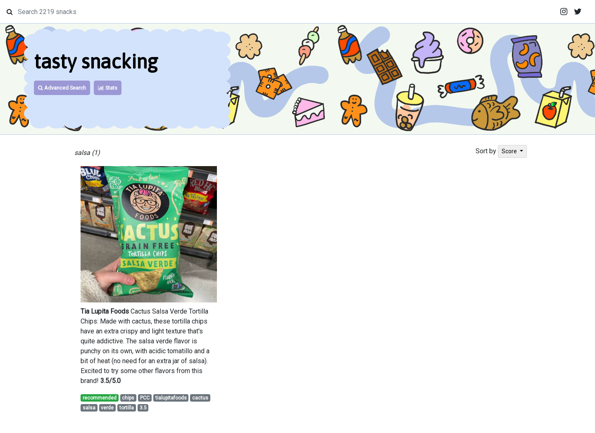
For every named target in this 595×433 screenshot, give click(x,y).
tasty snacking (96, 61)
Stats (107, 88)
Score (510, 151)
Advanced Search (62, 88)
